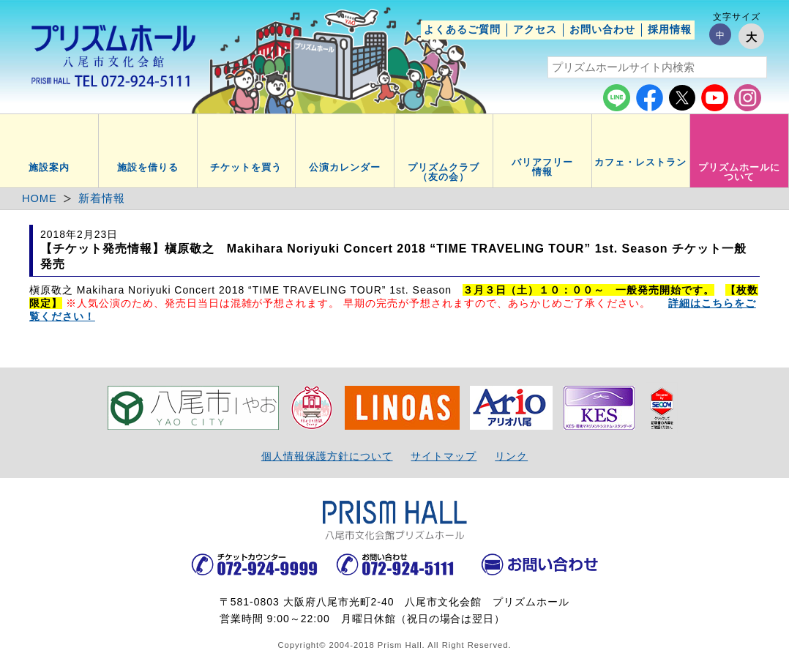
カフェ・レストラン (640, 162)
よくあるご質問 (462, 29)
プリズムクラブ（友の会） (443, 172)
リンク (511, 456)
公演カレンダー (345, 168)
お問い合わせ (602, 29)
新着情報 (101, 198)
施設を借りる (148, 168)
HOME (39, 198)
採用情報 (670, 29)
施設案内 (49, 168)
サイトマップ (443, 456)
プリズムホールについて (739, 172)
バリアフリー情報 (542, 167)
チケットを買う (246, 168)
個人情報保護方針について (327, 456)
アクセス (535, 29)
